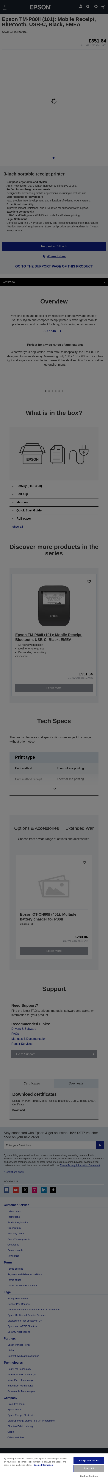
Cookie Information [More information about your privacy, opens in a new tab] (43, 1465)
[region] (54, 1467)
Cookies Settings (89, 1476)
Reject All (89, 1468)
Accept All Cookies (89, 1460)
